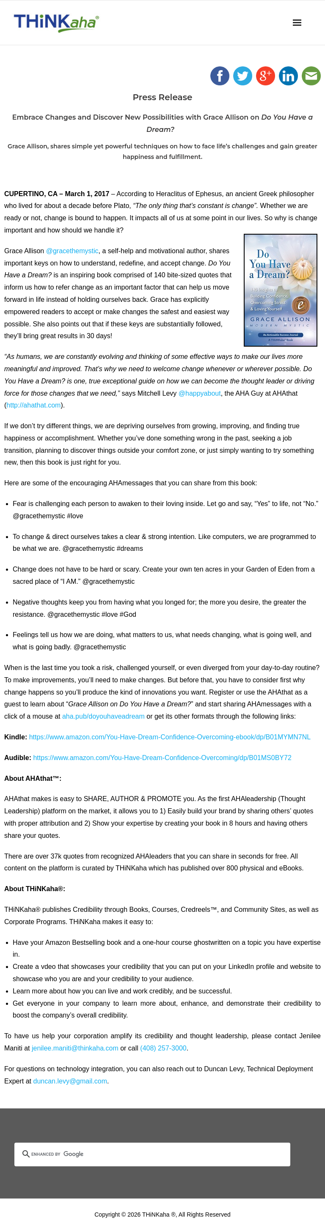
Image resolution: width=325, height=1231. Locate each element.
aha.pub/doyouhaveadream (103, 716)
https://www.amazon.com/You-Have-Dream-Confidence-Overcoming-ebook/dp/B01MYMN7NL (170, 737)
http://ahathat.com (33, 405)
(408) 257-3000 (163, 1048)
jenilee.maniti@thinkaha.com (75, 1048)
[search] (142, 1154)
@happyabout (200, 393)
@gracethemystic (72, 250)
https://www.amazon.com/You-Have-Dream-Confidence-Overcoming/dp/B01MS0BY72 (162, 757)
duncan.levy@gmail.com (70, 1081)
